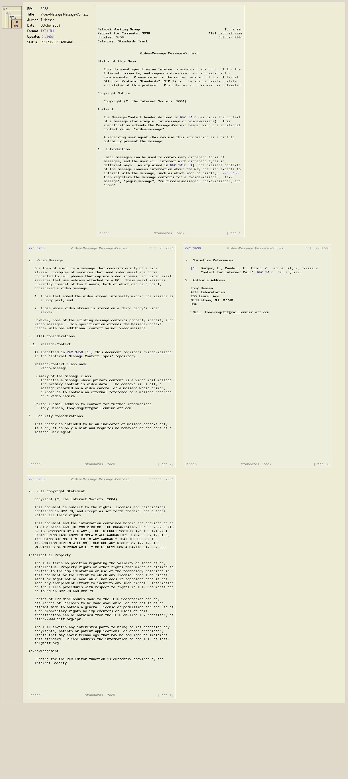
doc (8, 13)
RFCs (13, 18)
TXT (43, 30)
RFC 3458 (187, 129)
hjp (5, 9)
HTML (51, 30)
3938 (44, 8)
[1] (190, 183)
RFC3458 (47, 36)
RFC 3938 (16, 24)
